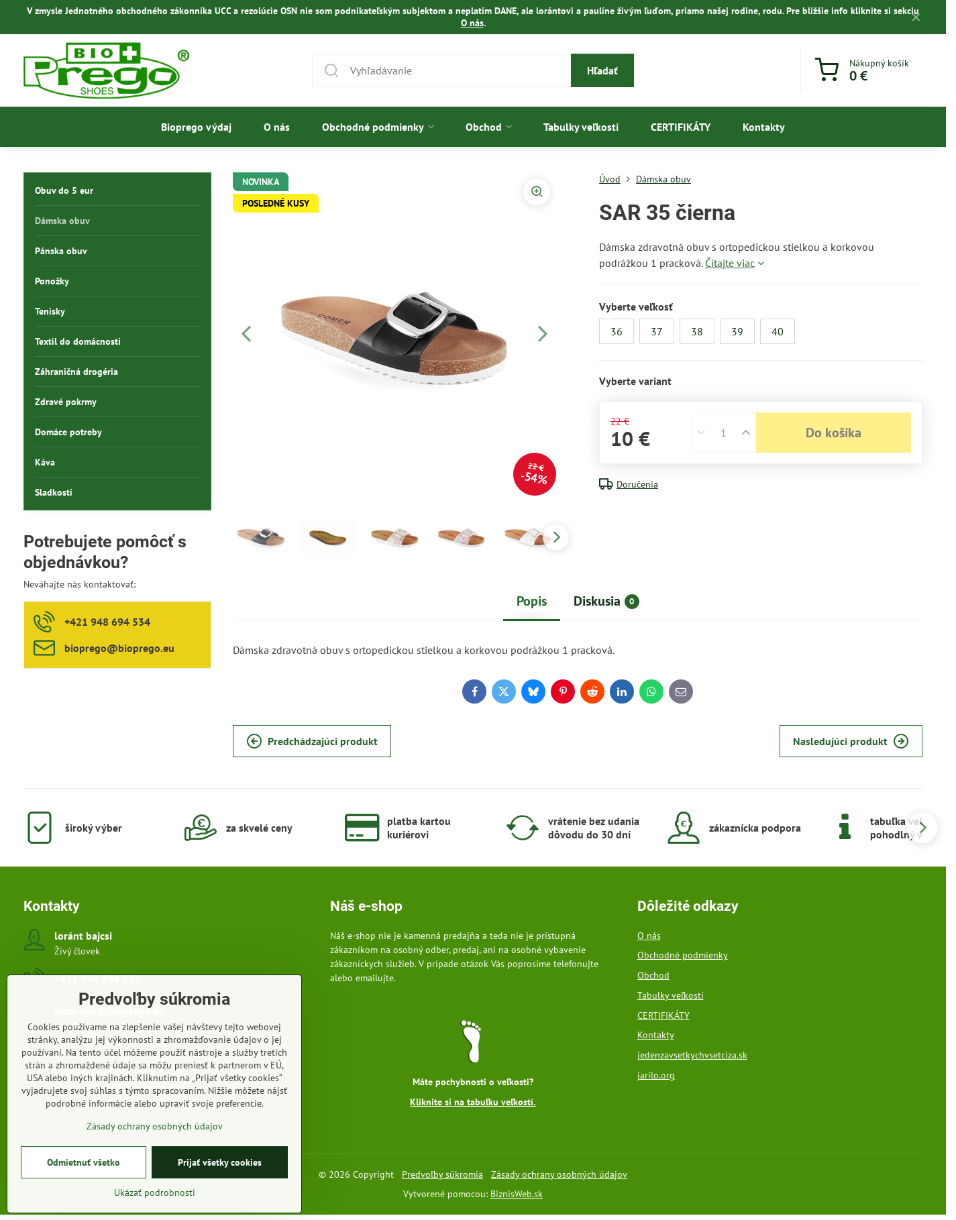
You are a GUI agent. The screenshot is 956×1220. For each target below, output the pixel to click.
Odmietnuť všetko (83, 1181)
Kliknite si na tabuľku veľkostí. (472, 1102)
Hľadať (602, 70)
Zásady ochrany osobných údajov (559, 1174)
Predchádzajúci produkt (312, 741)
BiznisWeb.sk (516, 1194)
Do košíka (833, 432)
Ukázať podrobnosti (154, 1211)
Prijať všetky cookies (220, 1181)
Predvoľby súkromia (442, 1174)
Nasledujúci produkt (851, 741)
